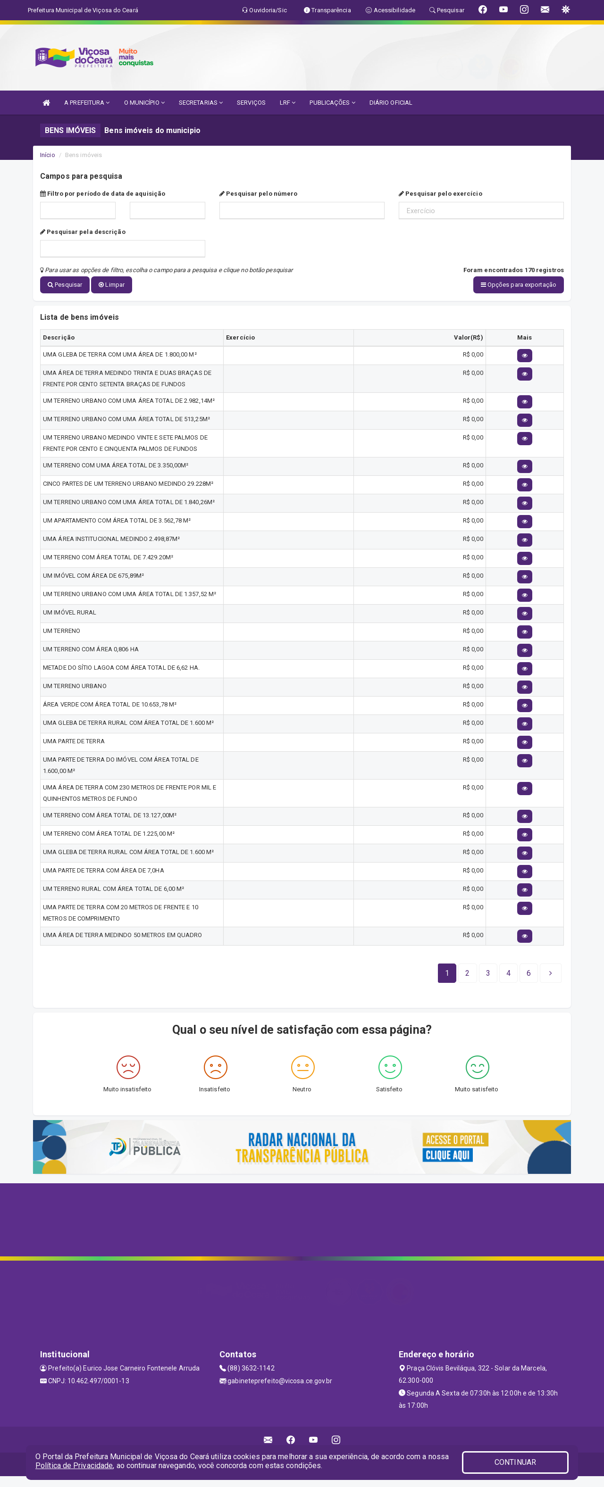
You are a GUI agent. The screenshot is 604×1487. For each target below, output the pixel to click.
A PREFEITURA (86, 102)
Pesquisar (65, 284)
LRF (288, 102)
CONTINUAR (515, 1462)
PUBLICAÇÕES (332, 102)
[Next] (529, 972)
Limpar (112, 284)
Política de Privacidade (74, 1465)
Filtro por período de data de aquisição (102, 193)
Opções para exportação (518, 284)
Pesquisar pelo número (258, 193)
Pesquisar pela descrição (83, 231)
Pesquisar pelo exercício (440, 193)
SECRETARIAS (201, 102)
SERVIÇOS (251, 102)
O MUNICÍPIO (144, 102)
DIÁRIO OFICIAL (390, 102)
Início (47, 154)
